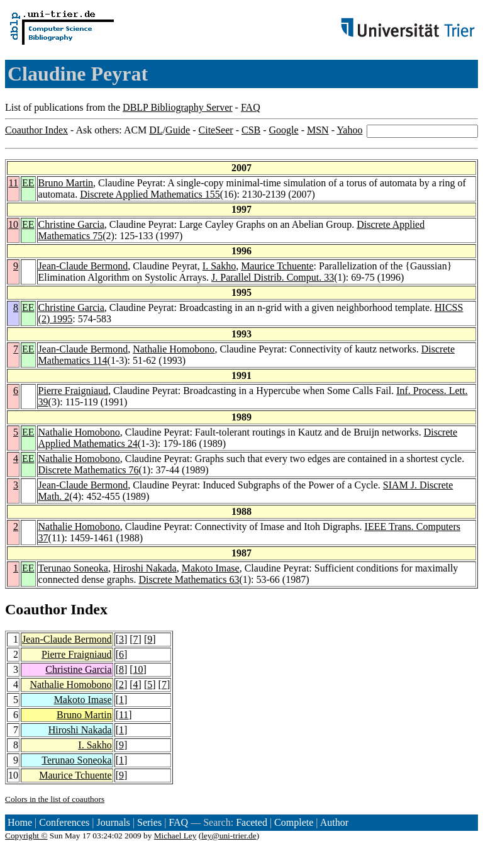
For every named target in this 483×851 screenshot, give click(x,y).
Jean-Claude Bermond (83, 266)
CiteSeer (216, 130)
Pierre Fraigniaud (73, 390)
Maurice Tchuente (277, 266)
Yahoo (349, 130)
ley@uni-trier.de (228, 835)
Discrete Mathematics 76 (88, 470)
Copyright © (26, 835)
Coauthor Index (36, 130)
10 (13, 224)
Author (334, 822)
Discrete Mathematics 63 (188, 579)
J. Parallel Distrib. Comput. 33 (272, 277)
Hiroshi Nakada (145, 568)
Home (20, 822)
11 (13, 183)
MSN (318, 130)
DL (155, 130)
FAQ (250, 107)
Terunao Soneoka (73, 568)
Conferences (64, 822)
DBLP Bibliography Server (178, 107)
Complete (293, 822)
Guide (177, 130)
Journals (113, 822)
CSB (251, 130)
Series (149, 822)
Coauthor (36, 609)
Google (284, 130)
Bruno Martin (66, 183)
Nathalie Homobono (173, 349)
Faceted (251, 822)
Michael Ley (175, 835)
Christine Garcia (71, 224)
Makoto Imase (211, 568)
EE (28, 183)
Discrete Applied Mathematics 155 (150, 194)
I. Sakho (219, 266)
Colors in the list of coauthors (54, 799)
